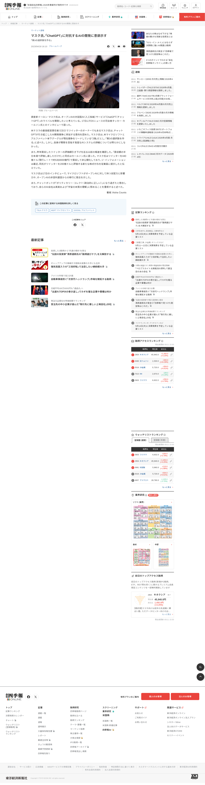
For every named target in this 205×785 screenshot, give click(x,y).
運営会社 (8, 766)
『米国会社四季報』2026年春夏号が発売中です (47, 5)
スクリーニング (89, 17)
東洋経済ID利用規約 (191, 766)
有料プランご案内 (192, 17)
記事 (38, 17)
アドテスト (144, 480)
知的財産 (103, 766)
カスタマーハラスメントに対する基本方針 (159, 766)
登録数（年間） (160, 440)
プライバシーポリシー (84, 766)
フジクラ (143, 380)
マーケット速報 (27, 24)
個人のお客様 (158, 696)
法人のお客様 (186, 696)
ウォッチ (185, 6)
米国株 (141, 17)
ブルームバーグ (56, 46)
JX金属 (142, 367)
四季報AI (166, 17)
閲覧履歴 (163, 6)
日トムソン (144, 361)
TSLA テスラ (42, 210)
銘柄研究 (64, 17)
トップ (13, 17)
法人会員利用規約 (113, 769)
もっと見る (119, 241)
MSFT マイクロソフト (60, 210)
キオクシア (144, 355)
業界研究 (115, 17)
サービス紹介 (23, 766)
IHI (141, 374)
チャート (174, 6)
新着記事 (14, 24)
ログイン (196, 6)
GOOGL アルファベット (84, 210)
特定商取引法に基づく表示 (123, 766)
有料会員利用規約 (92, 769)
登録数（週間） (140, 440)
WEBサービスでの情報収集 (57, 766)
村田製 (142, 467)
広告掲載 (37, 766)
